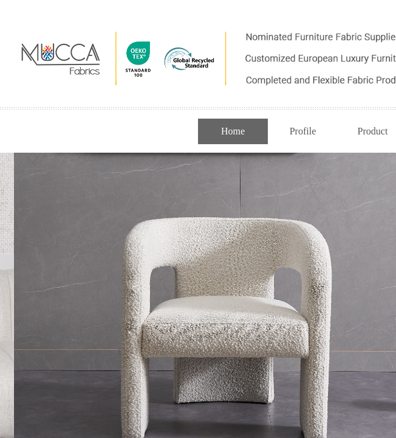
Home (233, 131)
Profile (303, 131)
